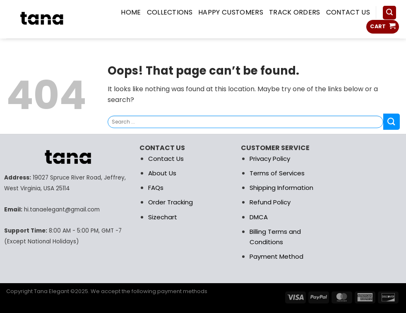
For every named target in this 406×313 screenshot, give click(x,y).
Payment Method (276, 256)
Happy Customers (230, 12)
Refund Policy (270, 202)
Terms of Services (277, 173)
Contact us (348, 12)
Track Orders (294, 12)
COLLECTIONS (170, 12)
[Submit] (391, 122)
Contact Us (166, 158)
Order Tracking (170, 202)
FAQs (155, 187)
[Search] (389, 12)
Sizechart (162, 217)
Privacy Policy (270, 158)
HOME (131, 12)
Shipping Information (281, 187)
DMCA (259, 217)
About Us (162, 173)
